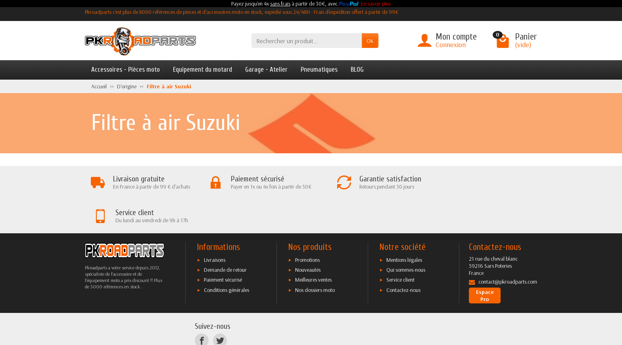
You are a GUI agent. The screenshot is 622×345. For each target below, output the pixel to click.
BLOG (357, 69)
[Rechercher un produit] (306, 40)
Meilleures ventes (313, 246)
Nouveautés (308, 236)
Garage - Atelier (266, 69)
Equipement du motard (202, 69)
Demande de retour (225, 236)
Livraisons (214, 226)
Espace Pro (485, 262)
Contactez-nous (403, 256)
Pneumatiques (319, 69)
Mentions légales (404, 226)
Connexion (451, 44)
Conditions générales (226, 256)
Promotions (307, 226)
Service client (400, 246)
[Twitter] (220, 307)
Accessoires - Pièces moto (125, 69)
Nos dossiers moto (315, 256)
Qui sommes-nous (405, 236)
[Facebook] (202, 307)
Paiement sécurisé (223, 246)
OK (370, 40)
